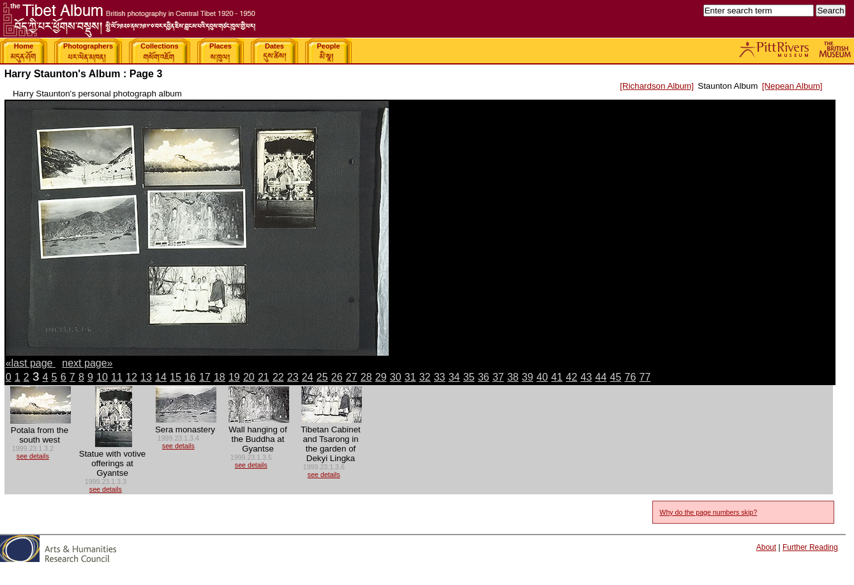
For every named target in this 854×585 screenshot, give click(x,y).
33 (440, 377)
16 (190, 377)
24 (307, 377)
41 (557, 377)
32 (425, 377)
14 (161, 377)
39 (528, 377)
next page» (87, 363)
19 (234, 377)
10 (102, 377)
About (766, 547)
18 (219, 377)
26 (337, 377)
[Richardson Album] (657, 86)
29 (381, 377)
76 (630, 377)
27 (351, 377)
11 (117, 377)
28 (366, 377)
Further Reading (810, 547)
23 (293, 377)
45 (616, 377)
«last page (31, 363)
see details (33, 456)
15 (175, 377)
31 (410, 377)
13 (146, 377)
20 (249, 377)
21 (263, 377)
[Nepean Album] (792, 86)
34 (454, 377)
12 (131, 377)
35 (469, 377)
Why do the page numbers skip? (708, 512)
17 (205, 377)
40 (542, 377)
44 (601, 377)
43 (586, 377)
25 (322, 377)
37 (498, 377)
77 (644, 377)
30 (395, 377)
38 (513, 377)
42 (572, 377)
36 (484, 377)
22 (278, 377)
